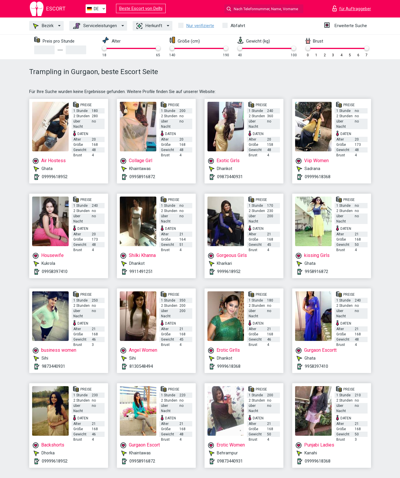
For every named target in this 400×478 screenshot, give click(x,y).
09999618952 (54, 176)
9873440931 (53, 366)
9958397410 (316, 366)
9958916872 (316, 271)
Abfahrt (238, 25)
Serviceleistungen (95, 26)
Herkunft (149, 26)
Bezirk (43, 26)
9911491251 (141, 271)
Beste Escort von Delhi (140, 8)
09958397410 (54, 271)
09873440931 (230, 176)
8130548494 (141, 366)
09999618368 (317, 176)
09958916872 (142, 176)
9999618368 (228, 366)
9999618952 (228, 271)
